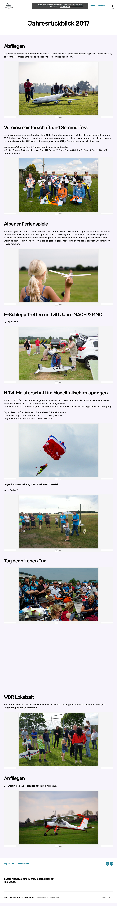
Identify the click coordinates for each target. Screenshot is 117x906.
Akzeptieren (64, 6)
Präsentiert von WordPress (49, 900)
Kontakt (101, 7)
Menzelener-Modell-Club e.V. (23, 900)
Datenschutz (24, 866)
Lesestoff (91, 7)
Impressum (9, 866)
